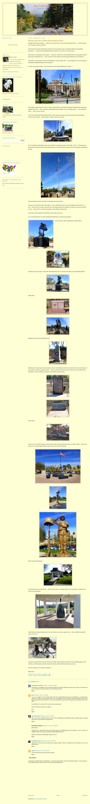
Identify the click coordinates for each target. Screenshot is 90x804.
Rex (33, 695)
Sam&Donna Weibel (37, 685)
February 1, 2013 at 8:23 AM (47, 716)
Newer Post (31, 795)
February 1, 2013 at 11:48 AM (50, 725)
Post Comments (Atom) (40, 799)
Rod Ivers (14, 57)
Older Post (84, 795)
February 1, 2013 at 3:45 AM (50, 685)
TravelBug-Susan (36, 741)
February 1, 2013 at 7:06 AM (41, 695)
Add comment (32, 757)
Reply (33, 690)
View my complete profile (10, 71)
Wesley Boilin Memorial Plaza (42, 675)
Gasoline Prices (6, 99)
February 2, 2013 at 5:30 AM (42, 750)
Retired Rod (45, 6)
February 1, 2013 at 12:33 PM (48, 741)
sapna (33, 750)
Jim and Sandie (36, 716)
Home (58, 795)
